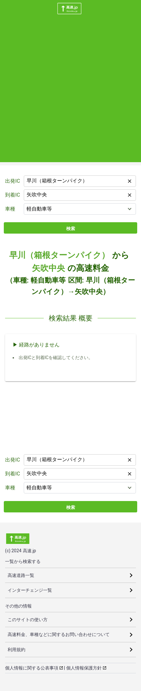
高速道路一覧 (21, 575)
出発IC (12, 181)
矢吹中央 (48, 268)
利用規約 (16, 649)
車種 (10, 209)
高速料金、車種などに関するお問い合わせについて (59, 634)
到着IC (12, 195)
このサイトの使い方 (28, 619)
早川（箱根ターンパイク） (59, 255)
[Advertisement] (70, 91)
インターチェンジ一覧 (30, 590)
